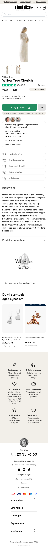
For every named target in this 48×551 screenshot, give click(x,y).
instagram (24, 470)
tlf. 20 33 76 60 (14, 140)
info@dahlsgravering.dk (24, 461)
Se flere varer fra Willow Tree (20, 283)
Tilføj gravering (19, 107)
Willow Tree (7, 77)
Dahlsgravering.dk (24, 474)
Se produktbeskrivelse (11, 98)
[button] (24, 500)
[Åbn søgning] (24, 14)
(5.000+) (21, 85)
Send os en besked (12, 144)
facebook (19, 470)
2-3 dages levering (10, 2)
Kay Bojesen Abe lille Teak (34, 337)
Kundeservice (39, 2)
